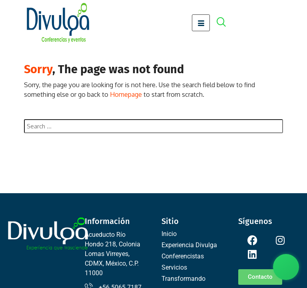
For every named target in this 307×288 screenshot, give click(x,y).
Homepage (126, 94)
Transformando (183, 278)
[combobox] (153, 126)
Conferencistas (182, 256)
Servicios (174, 267)
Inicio (169, 234)
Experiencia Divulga (189, 245)
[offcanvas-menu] (225, 23)
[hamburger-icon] (201, 22)
